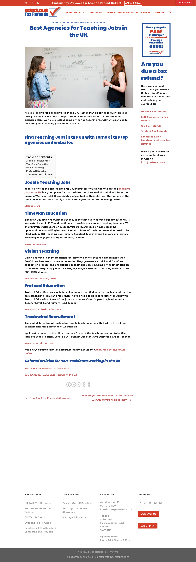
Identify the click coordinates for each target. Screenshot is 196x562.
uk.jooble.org (32, 206)
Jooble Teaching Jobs (38, 161)
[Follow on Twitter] (150, 503)
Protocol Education (36, 171)
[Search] (170, 12)
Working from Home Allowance (74, 510)
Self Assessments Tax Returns (154, 119)
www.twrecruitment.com (40, 343)
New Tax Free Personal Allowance (48, 398)
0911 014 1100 (108, 505)
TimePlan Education (37, 164)
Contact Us (111, 552)
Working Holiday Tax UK (92, 23)
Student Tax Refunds (154, 131)
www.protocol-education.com (43, 309)
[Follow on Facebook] (140, 503)
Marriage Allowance (74, 517)
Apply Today (133, 3)
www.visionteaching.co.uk (40, 278)
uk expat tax (58, 23)
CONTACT (146, 12)
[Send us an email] (155, 503)
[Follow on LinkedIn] (160, 503)
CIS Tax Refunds (151, 126)
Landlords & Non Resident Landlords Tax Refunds (155, 140)
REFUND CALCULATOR (128, 12)
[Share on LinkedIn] (89, 384)
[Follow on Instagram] (145, 503)
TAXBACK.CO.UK (84, 557)
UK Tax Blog (72, 23)
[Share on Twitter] (73, 384)
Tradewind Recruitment (39, 174)
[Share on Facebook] (68, 384)
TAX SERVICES (96, 12)
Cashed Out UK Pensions (77, 503)
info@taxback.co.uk (153, 162)
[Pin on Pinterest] (84, 384)
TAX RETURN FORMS (76, 12)
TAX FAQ (111, 12)
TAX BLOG (160, 12)
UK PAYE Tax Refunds (154, 111)
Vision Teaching (35, 167)
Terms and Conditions (90, 552)
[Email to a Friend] (79, 384)
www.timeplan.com (36, 244)
